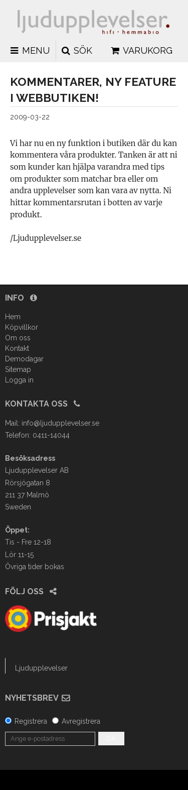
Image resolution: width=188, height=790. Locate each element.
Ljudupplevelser (41, 668)
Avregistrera (81, 721)
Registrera (31, 721)
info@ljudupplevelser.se (60, 423)
